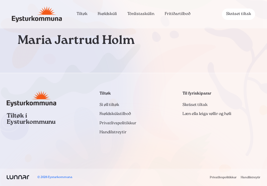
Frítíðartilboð (177, 14)
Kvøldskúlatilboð (115, 114)
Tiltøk (82, 14)
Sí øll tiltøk (109, 105)
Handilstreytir (113, 132)
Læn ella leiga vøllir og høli (206, 114)
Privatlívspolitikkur (117, 123)
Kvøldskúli (107, 14)
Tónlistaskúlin (140, 14)
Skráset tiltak (238, 14)
